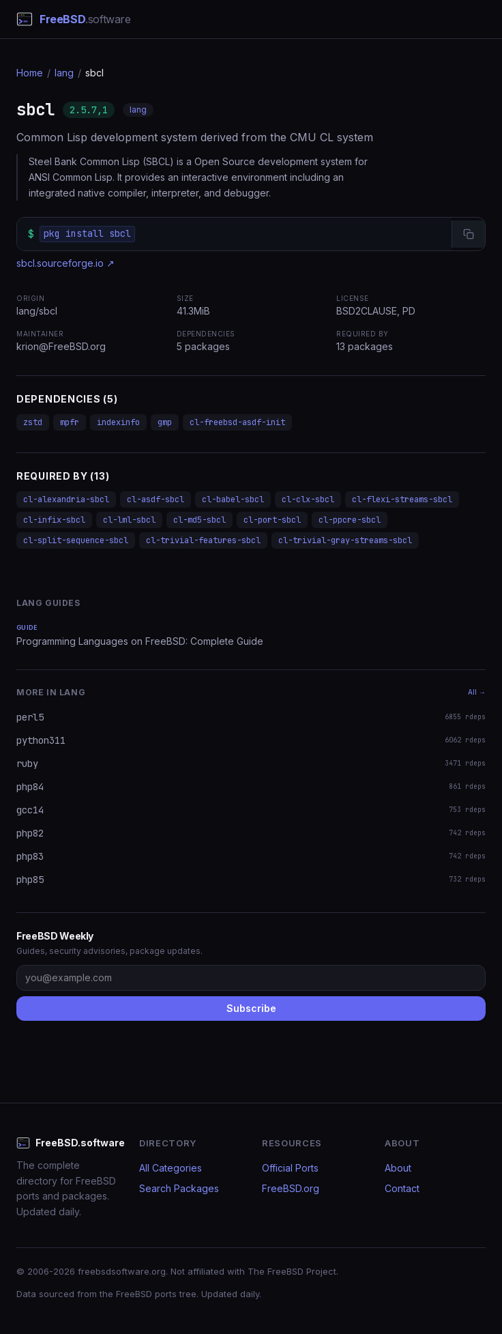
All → (477, 692)
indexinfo (118, 422)
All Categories (170, 1168)
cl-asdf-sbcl (155, 499)
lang (64, 72)
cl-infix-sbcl (54, 519)
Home (29, 72)
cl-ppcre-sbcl (350, 519)
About (398, 1168)
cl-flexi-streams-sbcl (402, 499)
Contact (402, 1188)
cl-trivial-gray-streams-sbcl (345, 540)
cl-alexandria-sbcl (66, 499)
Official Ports (290, 1168)
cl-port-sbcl (272, 519)
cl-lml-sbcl (129, 519)
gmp (165, 422)
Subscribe (251, 1008)
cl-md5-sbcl (199, 519)
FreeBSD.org (290, 1188)
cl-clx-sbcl (308, 499)
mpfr (69, 422)
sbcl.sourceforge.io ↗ (65, 263)
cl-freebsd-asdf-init (237, 422)
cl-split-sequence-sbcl (75, 540)
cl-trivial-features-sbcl (203, 540)
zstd (32, 422)
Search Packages (179, 1188)
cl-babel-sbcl (233, 499)
